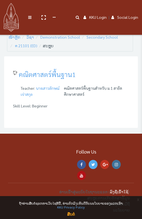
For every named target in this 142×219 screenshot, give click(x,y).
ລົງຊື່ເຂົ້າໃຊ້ (119, 191)
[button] (43, 9)
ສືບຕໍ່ (71, 214)
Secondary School (102, 37)
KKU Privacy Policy (71, 207)
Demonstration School (60, 37)
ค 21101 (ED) (26, 45)
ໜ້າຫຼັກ (14, 37)
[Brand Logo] (11, 9)
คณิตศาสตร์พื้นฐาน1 (47, 74)
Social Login (124, 8)
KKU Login (95, 8)
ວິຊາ (30, 37)
